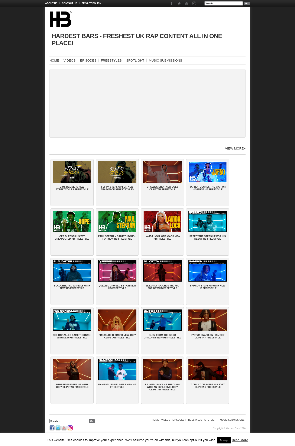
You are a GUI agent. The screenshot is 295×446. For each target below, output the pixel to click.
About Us (51, 3)
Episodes (88, 60)
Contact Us (69, 3)
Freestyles (111, 60)
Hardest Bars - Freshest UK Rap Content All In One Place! (137, 39)
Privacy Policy (91, 3)
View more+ (235, 148)
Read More (240, 440)
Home (54, 60)
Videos (70, 60)
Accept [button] (224, 440)
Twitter (179, 3)
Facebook (172, 3)
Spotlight (135, 60)
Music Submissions (165, 60)
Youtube (187, 3)
